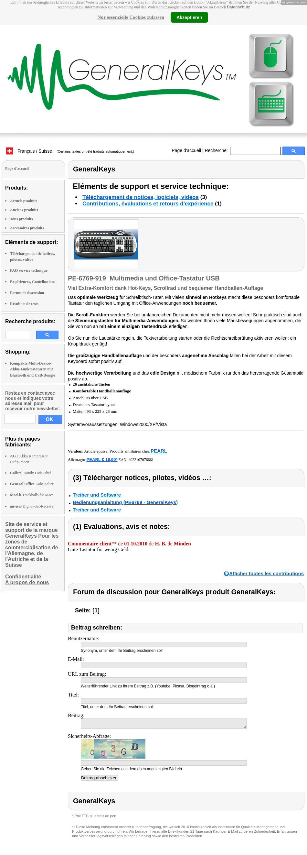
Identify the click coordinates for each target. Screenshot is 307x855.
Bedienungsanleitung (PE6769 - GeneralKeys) (125, 502)
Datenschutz (238, 7)
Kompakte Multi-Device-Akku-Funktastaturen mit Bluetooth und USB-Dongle (32, 369)
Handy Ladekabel (30, 473)
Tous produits (21, 219)
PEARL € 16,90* (102, 459)
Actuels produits (23, 201)
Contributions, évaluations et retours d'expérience (148, 204)
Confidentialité (23, 576)
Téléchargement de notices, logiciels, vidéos (140, 197)
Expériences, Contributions (32, 282)
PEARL (159, 451)
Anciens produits (24, 210)
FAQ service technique (29, 270)
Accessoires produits (27, 228)
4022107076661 (141, 459)
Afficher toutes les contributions (266, 573)
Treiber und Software (97, 495)
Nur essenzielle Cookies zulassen (130, 17)
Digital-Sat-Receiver (32, 506)
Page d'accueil (186, 150)
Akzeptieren (189, 17)
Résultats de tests (24, 303)
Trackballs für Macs (31, 495)
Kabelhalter (32, 484)
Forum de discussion (27, 292)
